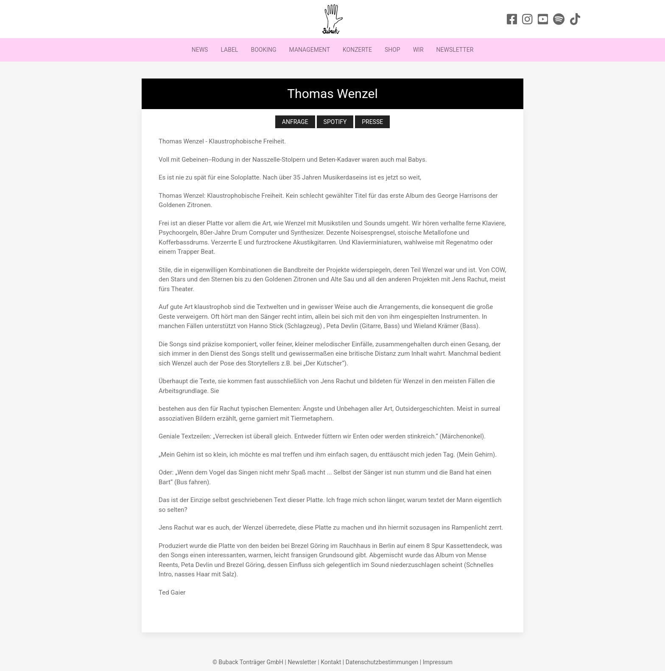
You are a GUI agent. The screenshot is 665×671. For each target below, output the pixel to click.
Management (309, 49)
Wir (418, 49)
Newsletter (455, 49)
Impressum (438, 662)
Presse (372, 121)
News (200, 49)
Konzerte (357, 49)
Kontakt (331, 662)
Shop (392, 49)
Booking (263, 49)
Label (229, 49)
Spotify (335, 121)
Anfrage (295, 121)
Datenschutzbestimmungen (382, 662)
